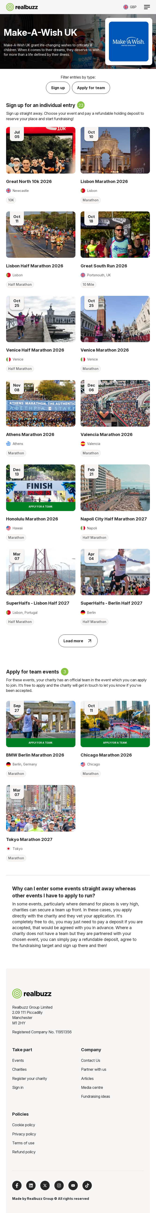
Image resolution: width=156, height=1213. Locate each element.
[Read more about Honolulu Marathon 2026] (40, 487)
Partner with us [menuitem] (93, 1069)
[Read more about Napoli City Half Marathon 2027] (115, 487)
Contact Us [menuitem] (90, 1060)
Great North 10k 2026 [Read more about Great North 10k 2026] (29, 181)
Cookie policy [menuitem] (23, 1124)
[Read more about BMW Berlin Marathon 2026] (40, 724)
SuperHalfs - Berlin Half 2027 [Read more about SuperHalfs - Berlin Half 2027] (111, 603)
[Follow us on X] (45, 1185)
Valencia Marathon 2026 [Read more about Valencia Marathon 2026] (107, 434)
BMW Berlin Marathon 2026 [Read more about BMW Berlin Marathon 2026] (35, 754)
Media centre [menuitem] (92, 1087)
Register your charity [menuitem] (29, 1078)
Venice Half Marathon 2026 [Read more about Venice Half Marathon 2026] (35, 350)
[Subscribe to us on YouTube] (73, 1185)
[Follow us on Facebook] (17, 1185)
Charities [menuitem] (19, 1069)
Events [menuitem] (18, 1060)
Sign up (58, 87)
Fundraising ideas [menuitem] (95, 1096)
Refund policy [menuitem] (24, 1152)
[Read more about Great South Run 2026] (115, 234)
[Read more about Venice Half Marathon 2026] (40, 319)
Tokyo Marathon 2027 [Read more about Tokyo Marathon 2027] (29, 839)
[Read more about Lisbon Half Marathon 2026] (40, 234)
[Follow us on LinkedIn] (31, 1185)
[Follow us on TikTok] (87, 1185)
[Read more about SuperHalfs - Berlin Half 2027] (115, 572)
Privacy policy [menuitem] (24, 1134)
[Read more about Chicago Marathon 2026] (115, 724)
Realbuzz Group (40, 1199)
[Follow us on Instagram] (59, 1185)
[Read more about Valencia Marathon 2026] (115, 403)
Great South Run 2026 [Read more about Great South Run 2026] (104, 265)
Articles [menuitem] (87, 1078)
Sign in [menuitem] (17, 1087)
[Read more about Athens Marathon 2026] (40, 403)
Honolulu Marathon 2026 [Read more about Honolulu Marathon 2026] (32, 518)
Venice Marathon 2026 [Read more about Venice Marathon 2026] (105, 350)
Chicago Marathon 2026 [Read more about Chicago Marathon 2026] (106, 754)
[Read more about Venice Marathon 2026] (115, 319)
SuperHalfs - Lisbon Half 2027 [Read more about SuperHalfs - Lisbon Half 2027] (37, 603)
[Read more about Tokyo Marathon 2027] (40, 808)
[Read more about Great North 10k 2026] (40, 150)
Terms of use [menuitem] (23, 1143)
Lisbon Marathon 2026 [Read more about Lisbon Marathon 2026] (104, 181)
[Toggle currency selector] (130, 7)
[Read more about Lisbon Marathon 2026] (115, 150)
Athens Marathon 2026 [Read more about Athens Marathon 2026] (30, 434)
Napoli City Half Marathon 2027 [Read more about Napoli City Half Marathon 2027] (114, 518)
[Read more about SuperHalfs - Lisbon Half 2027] (40, 572)
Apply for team (91, 87)
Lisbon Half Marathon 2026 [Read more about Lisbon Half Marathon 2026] (34, 265)
